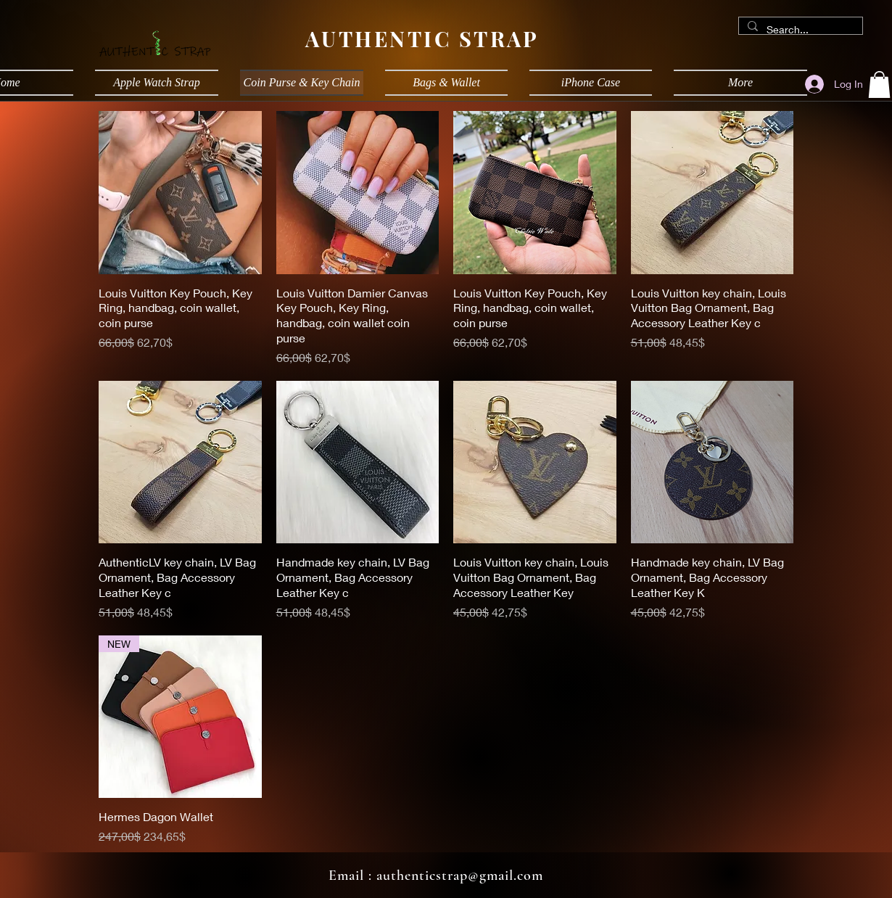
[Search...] (799, 29)
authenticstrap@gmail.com (459, 875)
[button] (879, 84)
